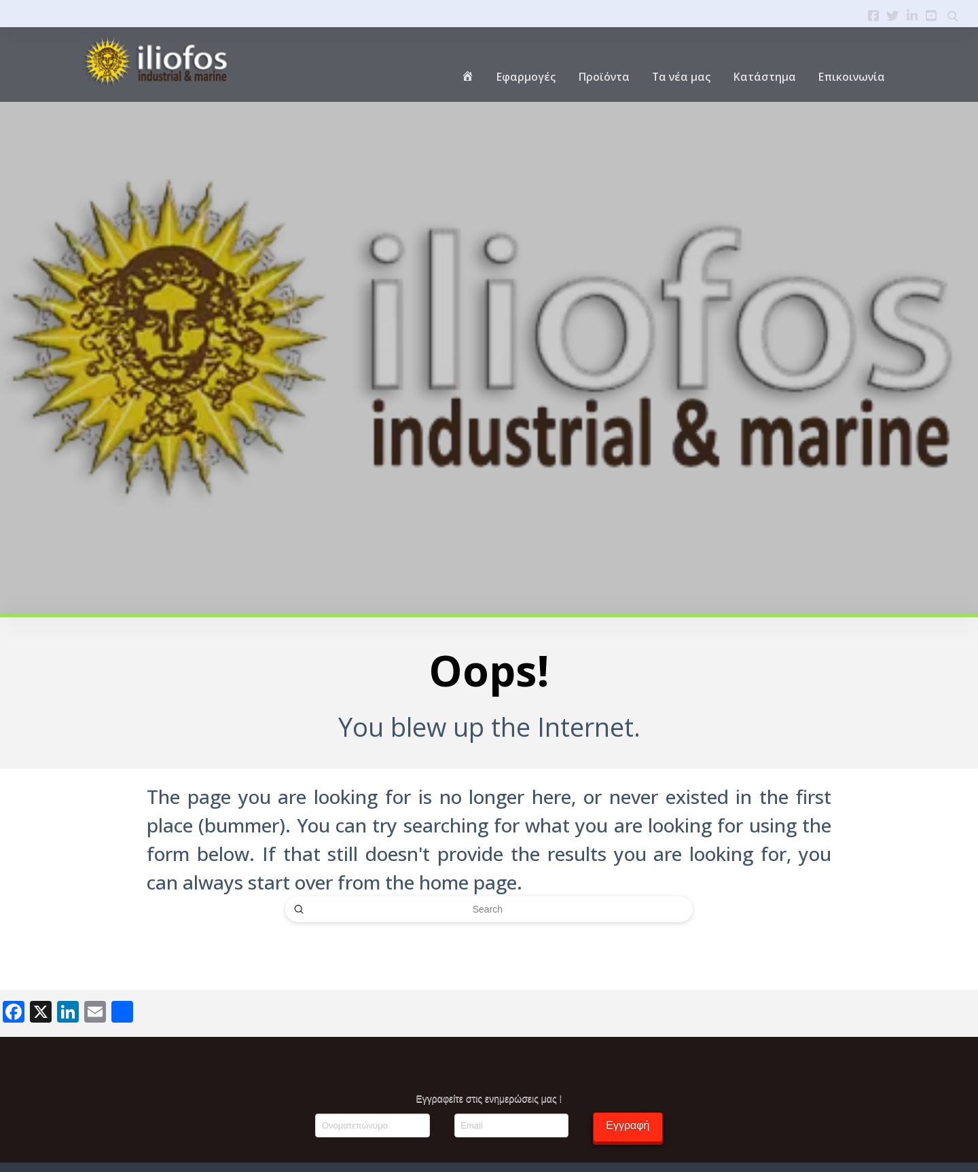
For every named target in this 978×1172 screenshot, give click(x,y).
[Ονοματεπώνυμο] (372, 1125)
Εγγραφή (627, 1125)
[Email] (511, 1125)
